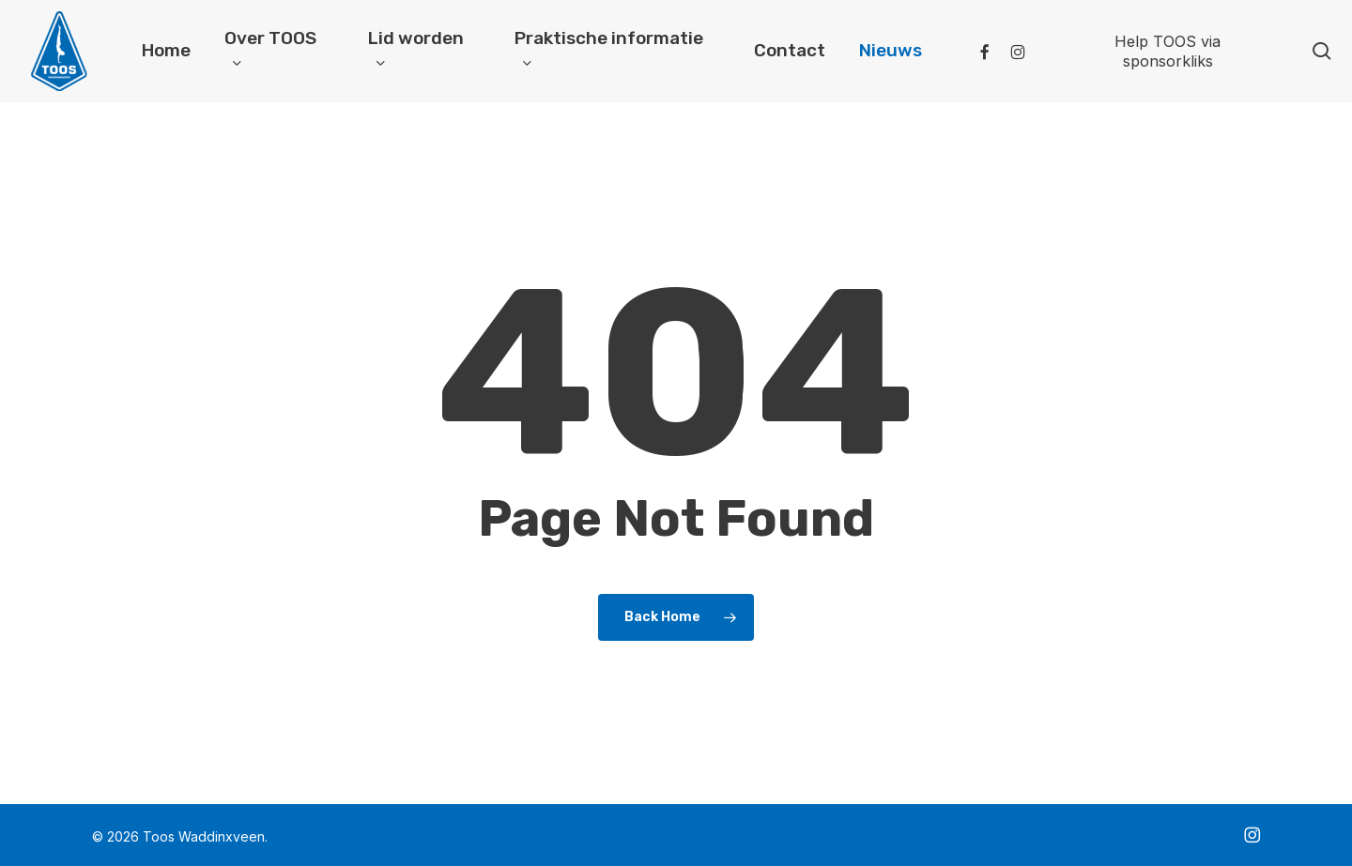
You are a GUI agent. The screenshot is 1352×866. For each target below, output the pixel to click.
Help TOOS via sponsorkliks (1167, 51)
